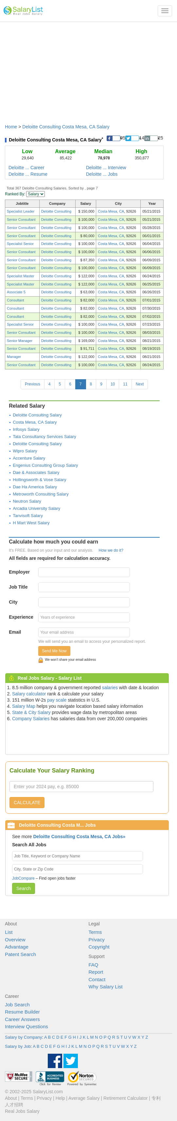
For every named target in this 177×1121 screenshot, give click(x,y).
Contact (97, 979)
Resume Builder (22, 1012)
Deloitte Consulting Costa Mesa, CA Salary (65, 126)
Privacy (97, 939)
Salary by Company (23, 1037)
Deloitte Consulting (56, 211)
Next (140, 384)
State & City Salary (31, 712)
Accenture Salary (29, 458)
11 (125, 384)
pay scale (56, 700)
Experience (21, 617)
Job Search (17, 1004)
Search (23, 888)
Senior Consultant (21, 219)
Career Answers (22, 1019)
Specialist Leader (20, 211)
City (13, 602)
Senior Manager (19, 341)
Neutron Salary (27, 501)
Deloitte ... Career (26, 167)
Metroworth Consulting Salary (41, 494)
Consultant (15, 300)
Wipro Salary (25, 450)
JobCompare (23, 878)
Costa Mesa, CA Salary (35, 422)
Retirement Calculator (125, 1098)
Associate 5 (16, 292)
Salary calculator (29, 693)
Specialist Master (20, 276)
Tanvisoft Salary (28, 515)
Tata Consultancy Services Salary (44, 436)
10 (113, 384)
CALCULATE (27, 802)
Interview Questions (26, 1026)
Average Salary (83, 1098)
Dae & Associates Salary (36, 472)
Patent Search (20, 954)
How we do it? (111, 550)
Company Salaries (30, 718)
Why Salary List (106, 986)
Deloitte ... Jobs (102, 174)
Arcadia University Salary (36, 508)
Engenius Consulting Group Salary (45, 465)
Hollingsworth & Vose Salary (39, 479)
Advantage (16, 947)
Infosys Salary (26, 429)
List (8, 932)
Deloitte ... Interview (106, 167)
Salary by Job (18, 1046)
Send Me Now (54, 651)
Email (15, 632)
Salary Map (23, 706)
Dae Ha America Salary (35, 486)
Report (96, 972)
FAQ (93, 964)
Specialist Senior (20, 244)
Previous (32, 384)
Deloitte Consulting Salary (37, 415)
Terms (95, 932)
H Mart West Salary (31, 522)
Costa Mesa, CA (111, 211)
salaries (110, 687)
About (11, 1098)
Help (60, 1098)
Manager (14, 357)
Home (11, 126)
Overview (15, 939)
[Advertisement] (88, 69)
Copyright (99, 947)
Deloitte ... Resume (28, 174)
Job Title (18, 587)
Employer (19, 572)
